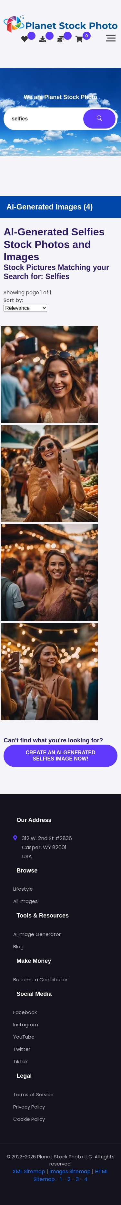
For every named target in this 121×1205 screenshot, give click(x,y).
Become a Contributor (40, 979)
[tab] (60, 1189)
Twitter (21, 1049)
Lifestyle (23, 888)
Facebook (25, 1012)
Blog (18, 946)
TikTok (20, 1061)
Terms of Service (33, 1094)
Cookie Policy (29, 1119)
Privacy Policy (29, 1106)
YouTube (24, 1036)
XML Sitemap (29, 1171)
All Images (25, 901)
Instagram (25, 1024)
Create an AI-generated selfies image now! (61, 755)
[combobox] (60, 118)
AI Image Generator (37, 934)
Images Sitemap (70, 1171)
